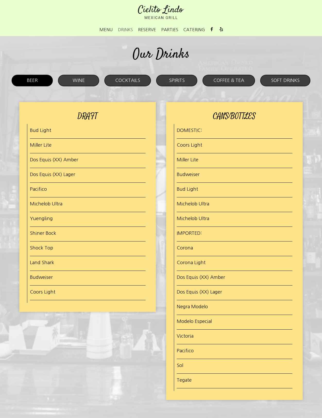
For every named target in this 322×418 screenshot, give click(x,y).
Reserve (147, 30)
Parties (169, 30)
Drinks (125, 30)
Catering (194, 30)
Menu (106, 30)
